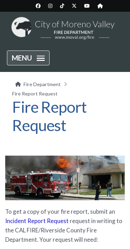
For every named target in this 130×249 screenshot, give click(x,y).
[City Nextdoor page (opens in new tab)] (100, 5)
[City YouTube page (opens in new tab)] (87, 5)
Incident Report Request (37, 220)
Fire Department (42, 84)
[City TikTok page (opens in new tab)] (62, 5)
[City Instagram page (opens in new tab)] (50, 5)
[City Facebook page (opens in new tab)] (38, 5)
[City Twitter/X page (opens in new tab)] (74, 5)
